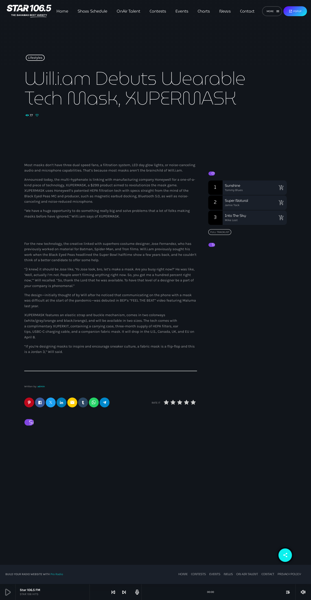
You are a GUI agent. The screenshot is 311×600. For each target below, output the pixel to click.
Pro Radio (56, 574)
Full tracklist (219, 232)
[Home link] (29, 11)
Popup (295, 11)
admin (41, 386)
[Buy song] (281, 187)
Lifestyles (35, 58)
